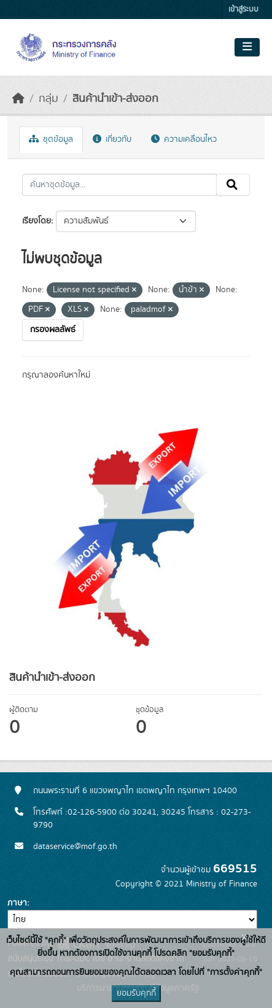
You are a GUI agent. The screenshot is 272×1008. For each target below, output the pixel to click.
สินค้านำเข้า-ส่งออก (115, 99)
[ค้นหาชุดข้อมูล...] (119, 185)
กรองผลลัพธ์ (53, 330)
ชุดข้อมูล (51, 139)
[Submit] (233, 185)
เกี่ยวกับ (112, 139)
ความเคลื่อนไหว (184, 139)
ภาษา (17, 903)
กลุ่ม (48, 99)
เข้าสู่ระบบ (243, 9)
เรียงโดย (36, 221)
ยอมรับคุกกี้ (136, 993)
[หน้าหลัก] (18, 99)
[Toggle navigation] (247, 47)
